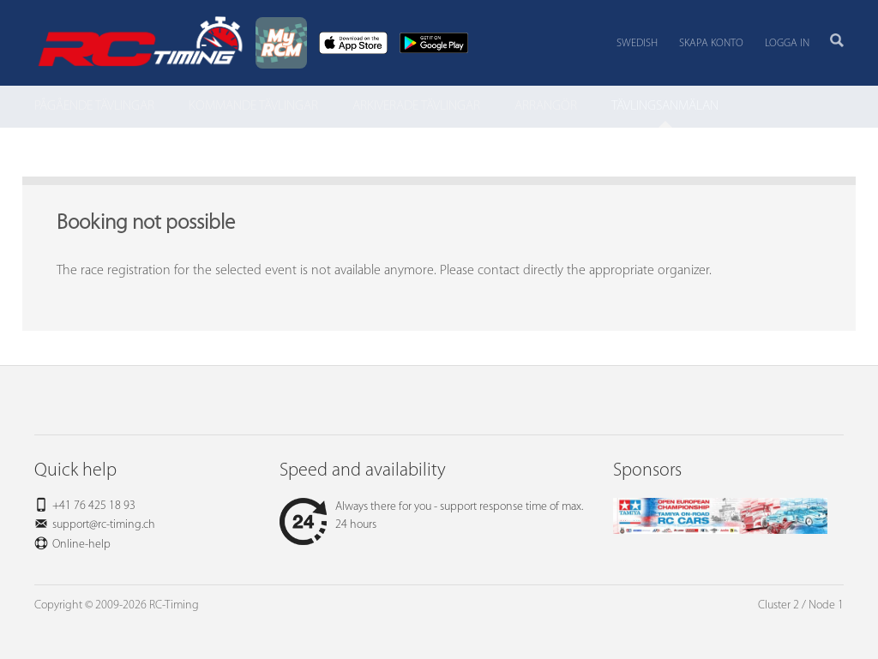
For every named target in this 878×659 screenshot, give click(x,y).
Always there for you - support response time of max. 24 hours (431, 516)
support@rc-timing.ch (103, 524)
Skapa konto (711, 43)
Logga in (787, 43)
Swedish (637, 43)
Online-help (81, 544)
